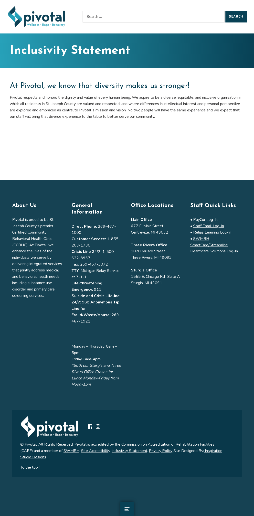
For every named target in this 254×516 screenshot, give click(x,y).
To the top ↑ (30, 467)
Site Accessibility (95, 450)
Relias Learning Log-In (212, 232)
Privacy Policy (160, 450)
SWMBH (71, 450)
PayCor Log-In (205, 219)
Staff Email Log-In (208, 226)
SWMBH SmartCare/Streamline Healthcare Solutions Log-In (214, 245)
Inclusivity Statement (129, 450)
